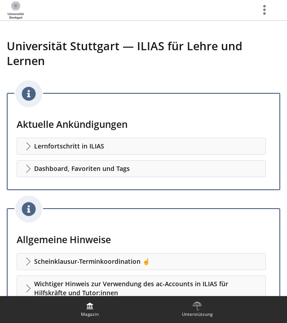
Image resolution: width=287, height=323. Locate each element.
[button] (141, 146)
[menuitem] (90, 309)
